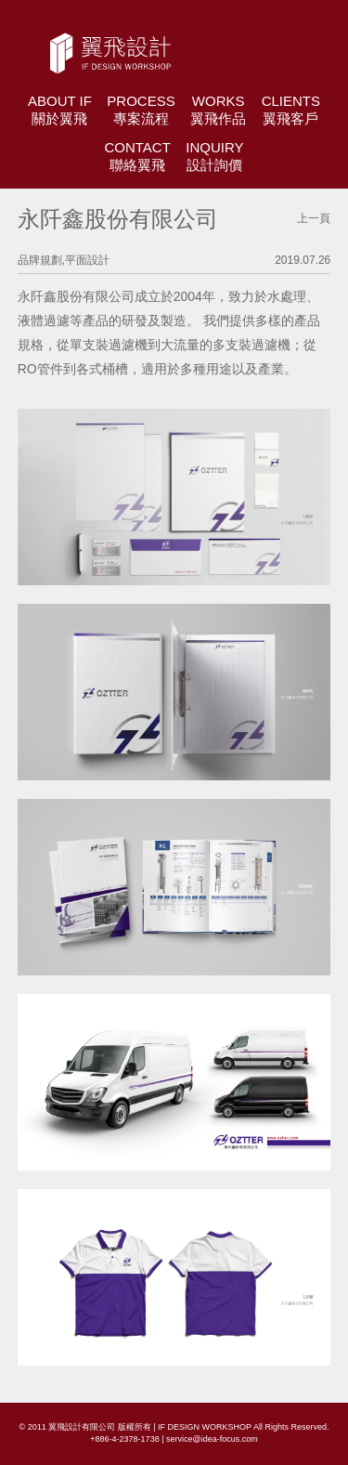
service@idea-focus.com (212, 1439)
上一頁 (313, 218)
